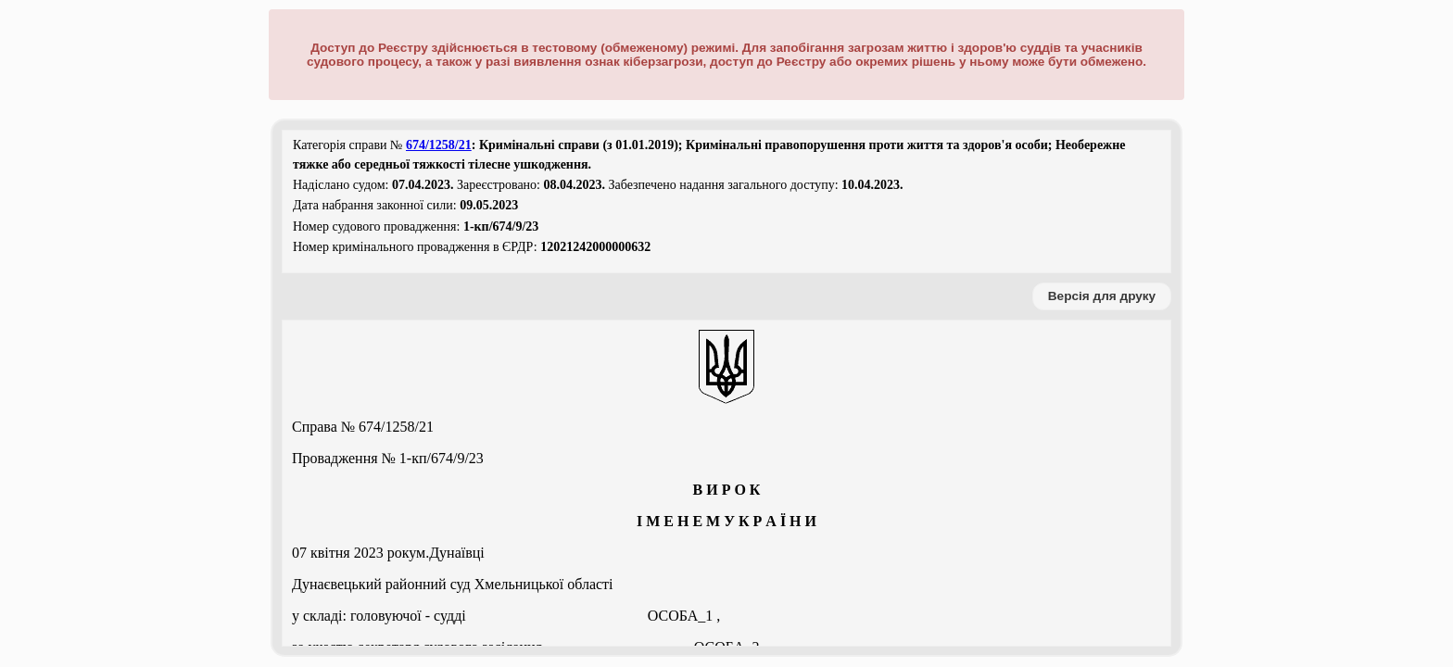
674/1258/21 (439, 145)
